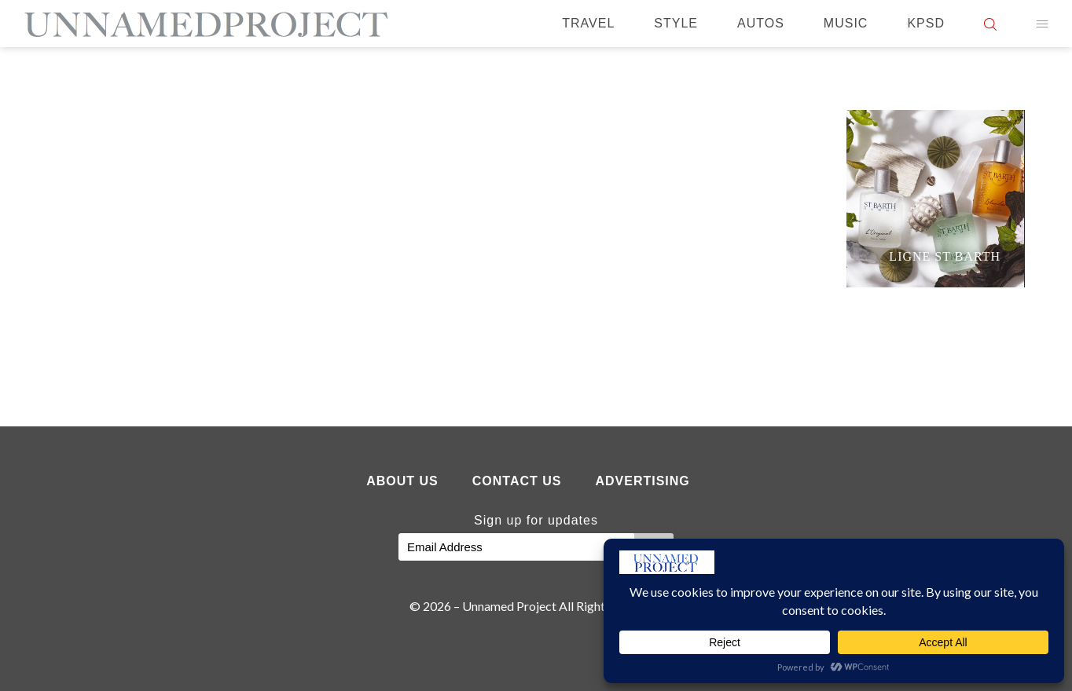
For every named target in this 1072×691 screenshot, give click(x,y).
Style (676, 23)
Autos (760, 23)
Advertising (642, 481)
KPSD (926, 23)
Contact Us (517, 481)
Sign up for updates (536, 520)
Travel (588, 23)
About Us (402, 481)
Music (846, 23)
